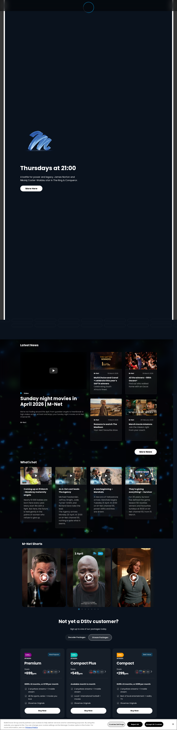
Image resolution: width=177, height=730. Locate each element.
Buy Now (42, 710)
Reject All (135, 724)
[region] (88, 724)
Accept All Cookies (154, 724)
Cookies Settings (116, 724)
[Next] (152, 577)
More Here (31, 188)
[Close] (173, 724)
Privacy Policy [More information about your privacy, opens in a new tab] (31, 727)
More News (145, 451)
